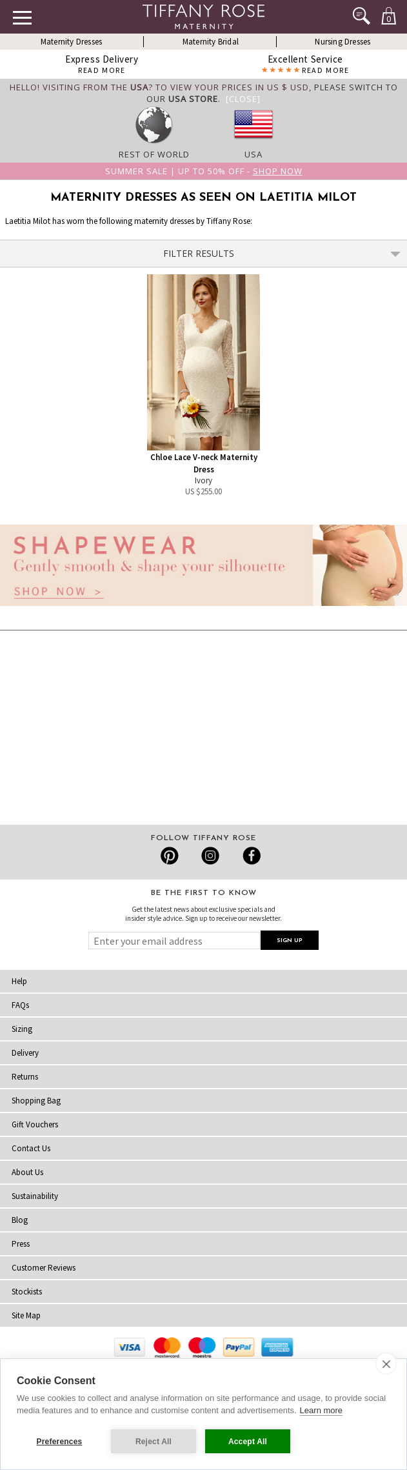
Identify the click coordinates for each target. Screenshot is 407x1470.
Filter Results (282, 253)
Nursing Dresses (342, 41)
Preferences (60, 1441)
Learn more (321, 1410)
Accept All (247, 1441)
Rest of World (154, 154)
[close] (386, 1363)
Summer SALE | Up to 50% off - (204, 171)
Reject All (153, 1441)
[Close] (243, 99)
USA (253, 154)
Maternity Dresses (71, 41)
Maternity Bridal (211, 41)
